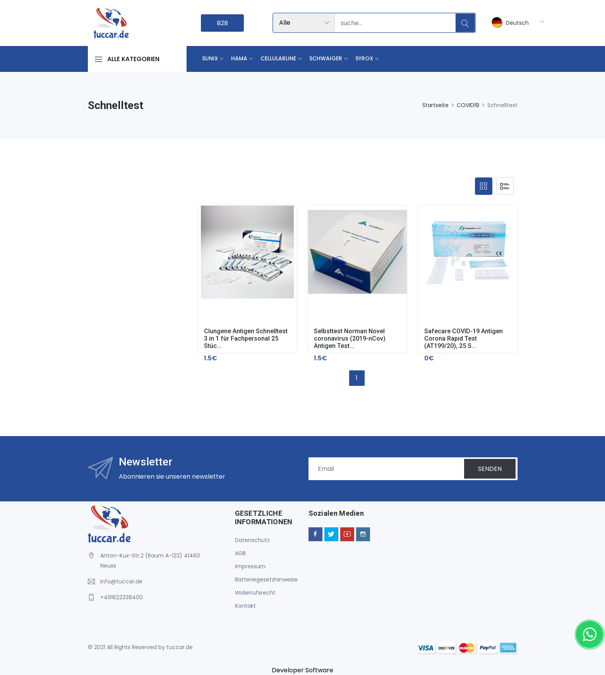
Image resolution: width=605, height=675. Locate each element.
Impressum (250, 566)
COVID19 (468, 105)
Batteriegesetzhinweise (266, 579)
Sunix (210, 58)
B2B (222, 23)
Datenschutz (252, 540)
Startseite (435, 105)
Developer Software (302, 670)
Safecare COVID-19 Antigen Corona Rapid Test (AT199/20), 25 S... (463, 338)
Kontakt (245, 606)
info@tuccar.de (121, 581)
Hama (239, 58)
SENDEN (490, 468)
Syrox (364, 58)
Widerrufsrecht (255, 593)
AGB (240, 553)
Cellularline (278, 58)
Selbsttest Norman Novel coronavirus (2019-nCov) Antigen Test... (350, 338)
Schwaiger (325, 58)
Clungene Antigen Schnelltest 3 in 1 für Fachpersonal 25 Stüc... (246, 338)
